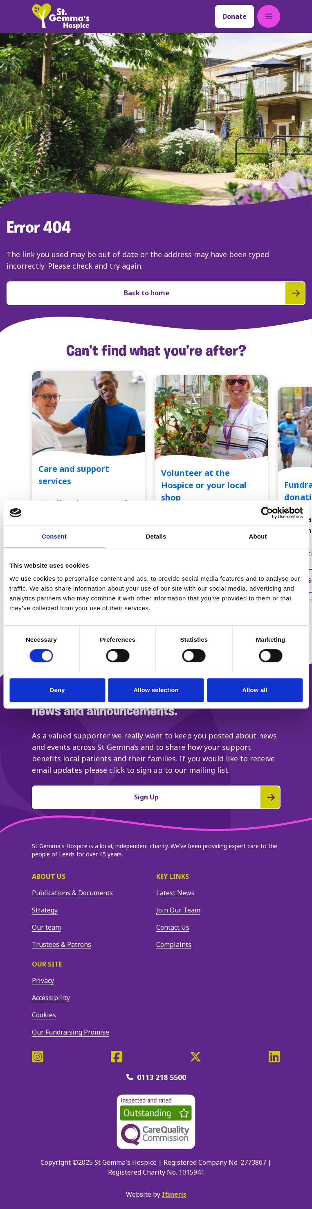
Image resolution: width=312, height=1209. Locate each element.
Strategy (45, 910)
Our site (47, 964)
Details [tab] (156, 536)
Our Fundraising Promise (70, 1032)
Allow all (254, 689)
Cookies (44, 1014)
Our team (46, 927)
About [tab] (258, 536)
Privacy (43, 980)
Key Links (172, 876)
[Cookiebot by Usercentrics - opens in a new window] (267, 513)
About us (48, 876)
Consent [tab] (54, 536)
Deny (57, 689)
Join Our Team (178, 910)
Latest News (175, 892)
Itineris (174, 1194)
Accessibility (51, 997)
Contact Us (172, 927)
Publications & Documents (72, 892)
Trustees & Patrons (61, 944)
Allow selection (156, 689)
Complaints (173, 944)
